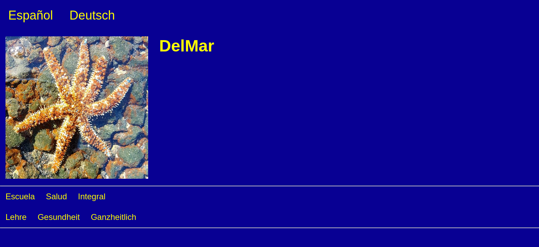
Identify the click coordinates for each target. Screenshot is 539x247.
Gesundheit (58, 217)
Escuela (20, 196)
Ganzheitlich (113, 217)
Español (30, 15)
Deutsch (92, 15)
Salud (56, 196)
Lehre (16, 217)
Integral (92, 196)
